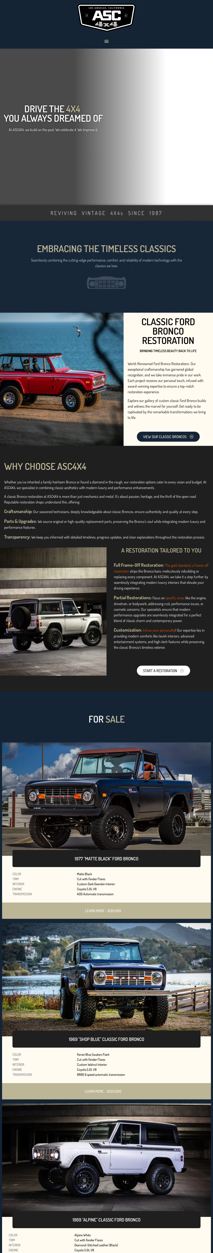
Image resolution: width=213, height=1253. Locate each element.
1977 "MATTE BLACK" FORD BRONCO (106, 858)
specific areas (175, 598)
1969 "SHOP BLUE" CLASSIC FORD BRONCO (106, 1039)
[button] (106, 41)
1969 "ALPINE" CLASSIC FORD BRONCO (106, 1220)
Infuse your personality (159, 630)
